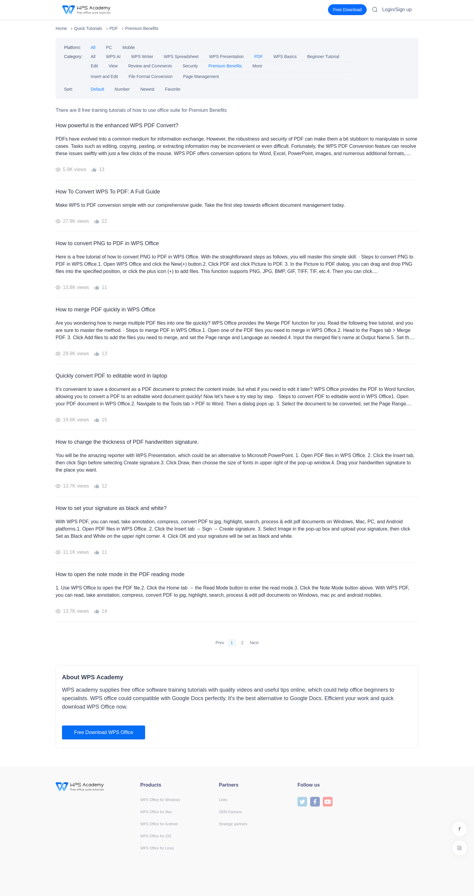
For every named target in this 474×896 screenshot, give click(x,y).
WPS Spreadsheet (181, 56)
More (257, 65)
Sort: (68, 89)
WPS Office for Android (158, 824)
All (93, 47)
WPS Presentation (226, 56)
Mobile (128, 47)
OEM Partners (230, 812)
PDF (113, 28)
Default (97, 89)
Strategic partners (233, 824)
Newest (147, 89)
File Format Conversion (150, 76)
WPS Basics (285, 56)
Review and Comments (150, 65)
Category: (73, 56)
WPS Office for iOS (155, 836)
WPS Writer (142, 56)
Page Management (201, 76)
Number (122, 89)
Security (190, 65)
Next (254, 642)
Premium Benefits (141, 28)
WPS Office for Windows (160, 800)
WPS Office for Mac (156, 812)
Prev (220, 642)
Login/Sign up (397, 9)
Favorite (172, 89)
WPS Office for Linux (157, 848)
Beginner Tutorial (323, 56)
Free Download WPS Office (103, 732)
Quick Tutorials (88, 28)
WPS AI (113, 56)
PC (109, 47)
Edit (94, 65)
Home (61, 28)
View (113, 65)
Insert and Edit (104, 76)
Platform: (72, 47)
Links (223, 800)
